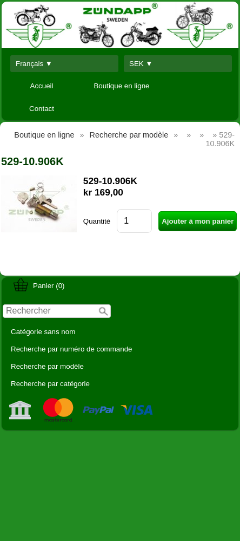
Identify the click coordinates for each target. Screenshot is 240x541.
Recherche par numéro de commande (71, 349)
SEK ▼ (141, 64)
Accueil (42, 86)
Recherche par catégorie (50, 384)
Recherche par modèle (47, 366)
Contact (41, 109)
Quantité (96, 221)
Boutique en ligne (121, 86)
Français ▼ (34, 64)
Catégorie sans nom (43, 332)
